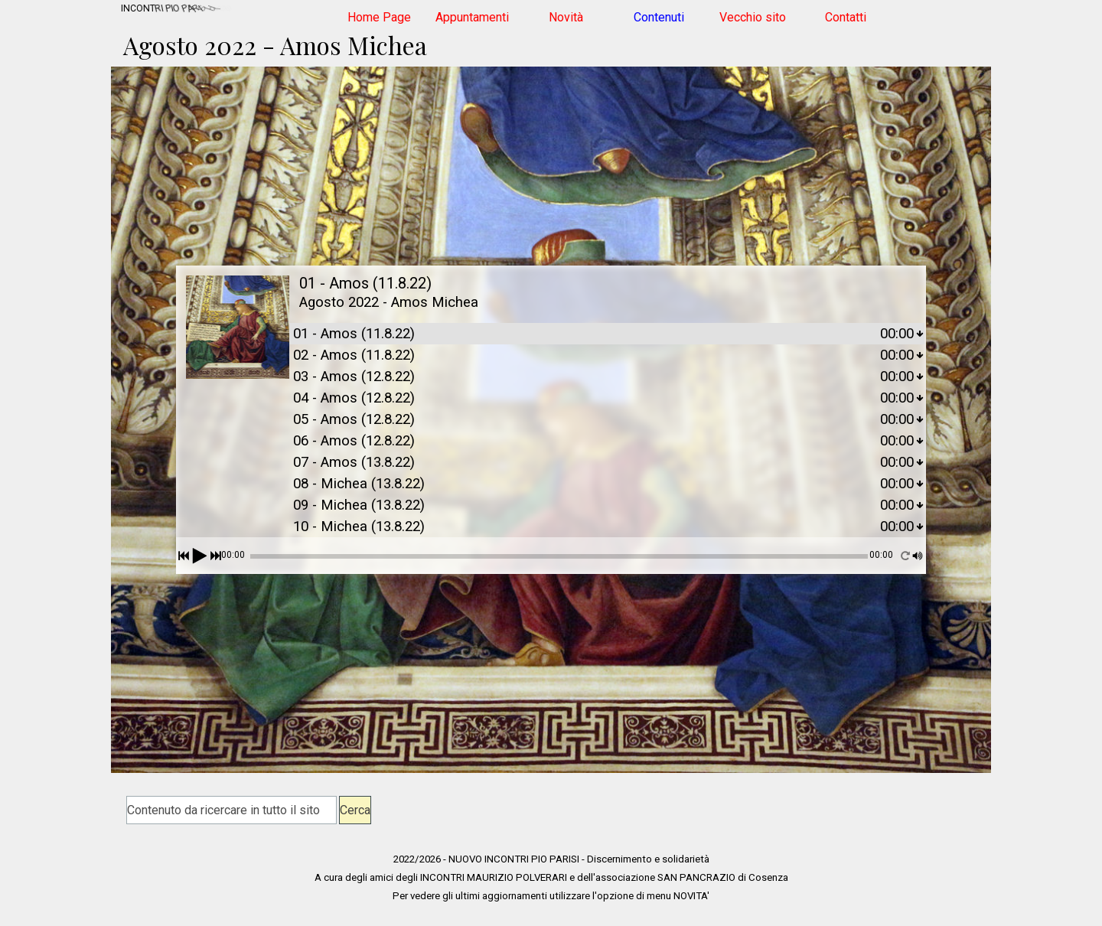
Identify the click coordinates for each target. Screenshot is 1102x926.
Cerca (355, 810)
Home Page (379, 17)
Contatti (845, 17)
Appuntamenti (472, 17)
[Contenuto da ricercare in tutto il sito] (231, 810)
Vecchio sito (752, 17)
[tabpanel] (551, 877)
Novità (566, 17)
